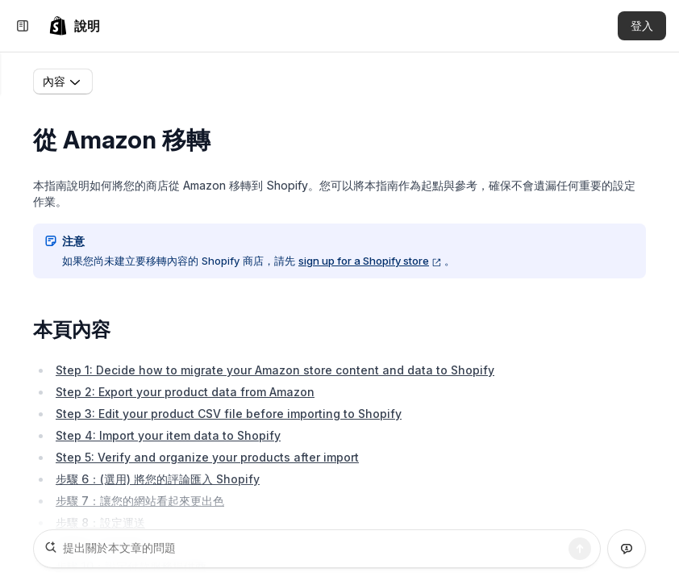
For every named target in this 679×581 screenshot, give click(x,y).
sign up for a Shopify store (370, 263)
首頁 (117, 83)
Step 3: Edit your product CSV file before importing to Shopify (229, 417)
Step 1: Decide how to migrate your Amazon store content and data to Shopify (275, 373)
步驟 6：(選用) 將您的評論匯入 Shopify (158, 482)
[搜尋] (580, 548)
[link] (74, 26)
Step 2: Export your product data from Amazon (185, 395)
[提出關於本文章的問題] (317, 548)
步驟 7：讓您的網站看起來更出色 (140, 504)
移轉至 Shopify (186, 83)
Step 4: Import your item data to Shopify (168, 438)
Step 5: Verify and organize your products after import (207, 460)
